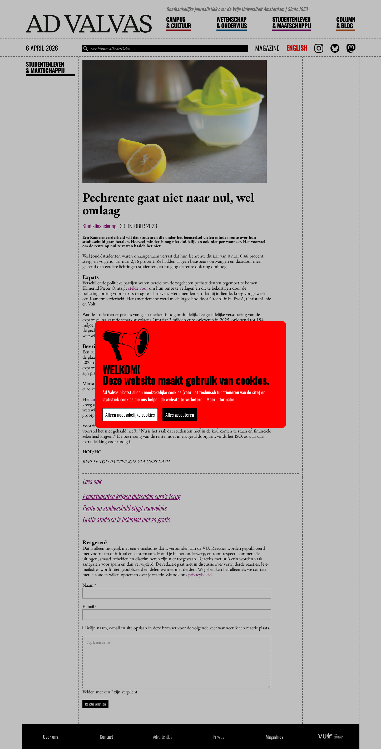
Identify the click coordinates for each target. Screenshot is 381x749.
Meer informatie (220, 399)
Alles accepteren (179, 414)
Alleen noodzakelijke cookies (130, 414)
